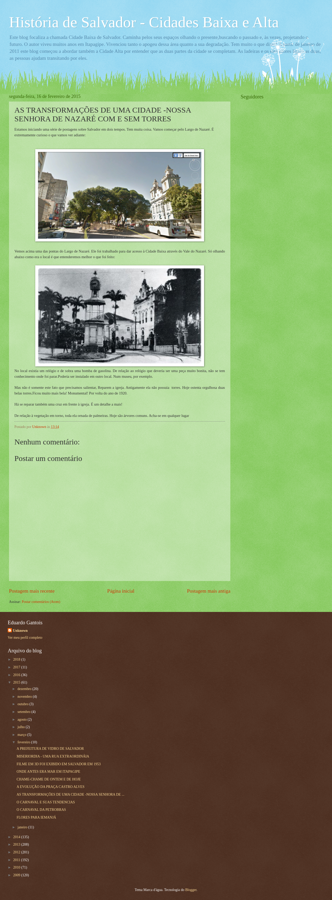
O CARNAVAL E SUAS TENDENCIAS (45, 802)
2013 (17, 844)
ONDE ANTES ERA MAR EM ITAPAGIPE (48, 771)
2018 (17, 659)
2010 (17, 867)
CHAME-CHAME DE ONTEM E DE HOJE (48, 779)
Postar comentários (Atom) (41, 602)
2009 (17, 875)
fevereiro (24, 742)
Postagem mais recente (32, 591)
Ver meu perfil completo (25, 638)
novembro (25, 697)
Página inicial (120, 591)
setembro (24, 712)
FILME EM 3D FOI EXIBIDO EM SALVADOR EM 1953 (58, 764)
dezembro (25, 689)
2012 (17, 852)
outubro (23, 704)
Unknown (20, 631)
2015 (17, 682)
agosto (23, 719)
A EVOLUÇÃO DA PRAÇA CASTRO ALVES (50, 787)
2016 (17, 675)
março (22, 735)
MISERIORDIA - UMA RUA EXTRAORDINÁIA (52, 756)
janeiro (23, 827)
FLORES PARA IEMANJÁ (36, 817)
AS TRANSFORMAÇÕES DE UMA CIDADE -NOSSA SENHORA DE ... (70, 794)
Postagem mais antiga (208, 591)
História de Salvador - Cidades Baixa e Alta (144, 22)
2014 (17, 837)
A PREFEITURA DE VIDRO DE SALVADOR (50, 749)
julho (22, 727)
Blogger (191, 890)
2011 (17, 860)
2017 (17, 667)
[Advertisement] (279, 182)
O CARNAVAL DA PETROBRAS (41, 810)
